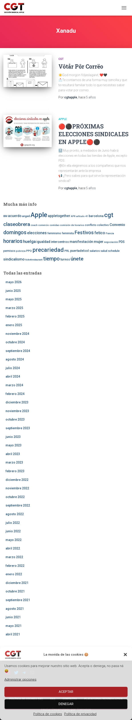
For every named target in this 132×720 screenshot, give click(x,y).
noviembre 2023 (17, 411)
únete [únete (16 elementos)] (77, 259)
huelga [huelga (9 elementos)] (29, 241)
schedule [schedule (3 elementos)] (114, 250)
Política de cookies (47, 714)
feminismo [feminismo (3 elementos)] (54, 233)
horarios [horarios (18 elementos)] (12, 241)
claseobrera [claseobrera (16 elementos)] (16, 224)
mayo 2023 (14, 445)
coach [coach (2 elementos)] (34, 225)
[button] (125, 654)
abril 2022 (13, 548)
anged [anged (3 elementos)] (26, 216)
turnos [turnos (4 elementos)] (65, 259)
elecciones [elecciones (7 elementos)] (37, 233)
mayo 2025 (14, 299)
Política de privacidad (80, 714)
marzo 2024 (14, 385)
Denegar (66, 704)
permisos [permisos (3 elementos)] (9, 250)
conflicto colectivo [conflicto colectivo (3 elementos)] (97, 225)
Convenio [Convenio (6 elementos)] (117, 224)
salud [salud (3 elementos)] (103, 250)
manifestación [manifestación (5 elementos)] (81, 242)
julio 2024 (13, 368)
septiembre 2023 (18, 428)
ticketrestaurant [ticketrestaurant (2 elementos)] (33, 259)
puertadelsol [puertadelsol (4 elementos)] (79, 250)
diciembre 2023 (17, 402)
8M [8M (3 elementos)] (5, 216)
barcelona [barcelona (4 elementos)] (96, 216)
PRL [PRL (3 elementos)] (67, 250)
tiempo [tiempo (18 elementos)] (51, 259)
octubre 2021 (15, 591)
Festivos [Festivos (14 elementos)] (84, 232)
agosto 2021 (15, 608)
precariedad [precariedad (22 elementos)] (48, 250)
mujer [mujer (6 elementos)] (98, 241)
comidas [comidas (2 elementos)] (54, 225)
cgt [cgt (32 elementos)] (108, 215)
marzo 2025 (14, 308)
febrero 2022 (15, 565)
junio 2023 (13, 437)
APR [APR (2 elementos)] (73, 216)
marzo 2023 (14, 462)
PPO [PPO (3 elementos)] (29, 250)
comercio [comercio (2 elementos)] (43, 225)
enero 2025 (14, 325)
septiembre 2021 (18, 600)
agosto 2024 (15, 359)
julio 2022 (13, 523)
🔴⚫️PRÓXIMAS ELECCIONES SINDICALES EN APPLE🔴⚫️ (93, 134)
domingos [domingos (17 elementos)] (14, 232)
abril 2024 (13, 376)
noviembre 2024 (17, 334)
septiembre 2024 (18, 351)
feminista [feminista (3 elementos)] (68, 233)
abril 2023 (13, 454)
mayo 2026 (14, 282)
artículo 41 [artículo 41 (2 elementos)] (82, 216)
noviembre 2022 (17, 488)
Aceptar (66, 692)
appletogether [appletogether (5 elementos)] (59, 216)
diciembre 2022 (17, 480)
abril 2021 (13, 634)
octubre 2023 (15, 419)
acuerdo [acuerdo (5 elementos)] (14, 216)
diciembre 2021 (17, 583)
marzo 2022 (14, 557)
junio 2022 (13, 531)
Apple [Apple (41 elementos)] (38, 215)
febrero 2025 (15, 316)
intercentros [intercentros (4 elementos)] (60, 242)
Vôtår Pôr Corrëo (80, 66)
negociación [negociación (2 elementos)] (111, 242)
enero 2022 (14, 574)
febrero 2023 (15, 471)
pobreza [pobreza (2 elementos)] (21, 251)
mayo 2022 (14, 540)
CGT (61, 59)
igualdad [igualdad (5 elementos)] (43, 242)
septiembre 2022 (18, 505)
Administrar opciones (20, 679)
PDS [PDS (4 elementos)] (122, 242)
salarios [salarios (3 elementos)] (95, 250)
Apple (62, 119)
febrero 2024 (15, 394)
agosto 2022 (15, 514)
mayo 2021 (14, 626)
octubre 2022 (15, 497)
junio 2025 (13, 291)
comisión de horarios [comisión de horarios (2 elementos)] (72, 225)
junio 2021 (13, 617)
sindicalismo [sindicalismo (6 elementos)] (14, 259)
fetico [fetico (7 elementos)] (99, 233)
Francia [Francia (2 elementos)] (110, 233)
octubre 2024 (15, 342)
